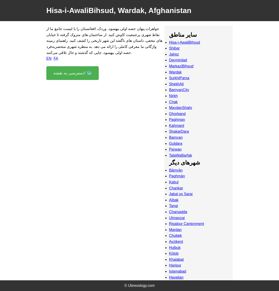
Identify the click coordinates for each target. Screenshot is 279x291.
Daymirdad (178, 60)
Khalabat (176, 259)
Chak (173, 102)
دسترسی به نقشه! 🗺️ (72, 73)
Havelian (176, 277)
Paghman (177, 120)
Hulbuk (175, 248)
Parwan (175, 149)
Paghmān (177, 176)
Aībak (174, 200)
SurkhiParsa (179, 78)
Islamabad (177, 271)
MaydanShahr (180, 108)
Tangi (173, 206)
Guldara (175, 144)
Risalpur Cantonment (186, 224)
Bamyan (176, 137)
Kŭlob (174, 253)
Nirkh (173, 96)
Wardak (175, 72)
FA (56, 58)
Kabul (174, 182)
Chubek (175, 236)
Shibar (174, 48)
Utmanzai (177, 218)
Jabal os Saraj (181, 194)
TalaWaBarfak (180, 155)
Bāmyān (176, 170)
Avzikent (176, 242)
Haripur (175, 265)
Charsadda (178, 212)
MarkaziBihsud (181, 66)
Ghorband (177, 114)
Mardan (175, 230)
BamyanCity (179, 90)
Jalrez (174, 54)
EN (48, 58)
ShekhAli (176, 84)
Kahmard (176, 126)
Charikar (176, 188)
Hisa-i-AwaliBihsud (184, 42)
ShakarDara (179, 131)
